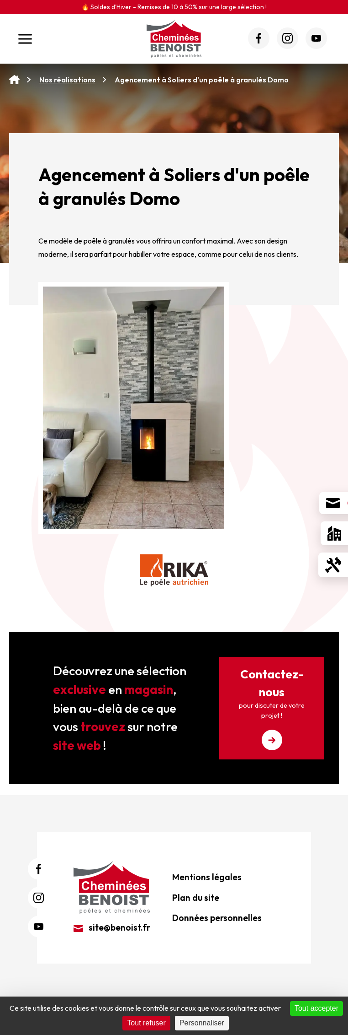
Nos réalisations (67, 79)
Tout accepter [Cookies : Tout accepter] (316, 1008)
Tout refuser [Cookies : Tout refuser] (146, 1023)
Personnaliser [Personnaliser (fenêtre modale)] (201, 1023)
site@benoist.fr (112, 927)
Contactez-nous (272, 708)
